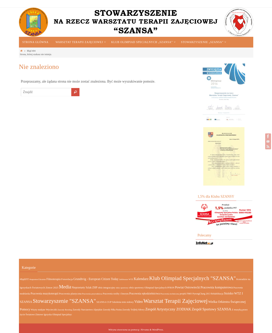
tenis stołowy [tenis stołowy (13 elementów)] (128, 302)
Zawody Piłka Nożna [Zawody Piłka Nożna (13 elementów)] (112, 309)
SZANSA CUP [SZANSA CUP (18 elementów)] (103, 302)
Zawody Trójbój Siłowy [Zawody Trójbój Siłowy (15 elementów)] (133, 309)
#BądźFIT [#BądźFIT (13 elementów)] (24, 279)
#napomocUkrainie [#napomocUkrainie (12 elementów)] (37, 279)
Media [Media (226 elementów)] (65, 286)
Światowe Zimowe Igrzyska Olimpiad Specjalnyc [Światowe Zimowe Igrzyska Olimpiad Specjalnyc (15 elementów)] (49, 314)
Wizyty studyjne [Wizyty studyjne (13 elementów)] (38, 309)
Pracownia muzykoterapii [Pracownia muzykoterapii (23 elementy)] (44, 293)
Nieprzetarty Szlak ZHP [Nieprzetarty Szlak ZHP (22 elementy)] (84, 287)
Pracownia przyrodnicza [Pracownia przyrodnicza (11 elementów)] (92, 294)
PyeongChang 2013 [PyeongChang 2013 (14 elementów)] (201, 293)
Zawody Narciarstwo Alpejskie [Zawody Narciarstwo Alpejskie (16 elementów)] (88, 309)
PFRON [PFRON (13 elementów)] (171, 287)
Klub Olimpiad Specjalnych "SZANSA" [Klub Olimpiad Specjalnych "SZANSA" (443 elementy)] (192, 278)
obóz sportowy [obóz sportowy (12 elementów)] (122, 287)
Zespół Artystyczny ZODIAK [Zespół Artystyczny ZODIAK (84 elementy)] (168, 309)
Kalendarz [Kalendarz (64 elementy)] (141, 279)
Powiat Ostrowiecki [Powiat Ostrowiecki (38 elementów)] (187, 287)
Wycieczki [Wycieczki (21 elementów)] (51, 309)
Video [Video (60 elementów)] (138, 302)
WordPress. (158, 329)
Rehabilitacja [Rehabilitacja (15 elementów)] (217, 293)
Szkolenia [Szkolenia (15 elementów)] (116, 302)
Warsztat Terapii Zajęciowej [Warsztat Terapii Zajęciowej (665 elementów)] (175, 301)
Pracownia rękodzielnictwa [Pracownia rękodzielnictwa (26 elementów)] (144, 293)
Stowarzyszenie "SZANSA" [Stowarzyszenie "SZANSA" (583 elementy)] (64, 301)
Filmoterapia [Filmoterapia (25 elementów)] (53, 279)
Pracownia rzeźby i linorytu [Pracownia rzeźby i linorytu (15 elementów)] (116, 293)
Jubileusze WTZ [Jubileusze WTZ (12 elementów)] (126, 279)
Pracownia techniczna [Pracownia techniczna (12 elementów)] (169, 293)
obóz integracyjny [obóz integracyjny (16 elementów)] (106, 287)
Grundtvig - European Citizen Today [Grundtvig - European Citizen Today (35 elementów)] (96, 279)
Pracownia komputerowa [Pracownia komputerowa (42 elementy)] (217, 287)
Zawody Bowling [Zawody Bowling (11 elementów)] (65, 310)
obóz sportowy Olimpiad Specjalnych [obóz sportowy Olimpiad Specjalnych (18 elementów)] (148, 287)
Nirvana (145, 329)
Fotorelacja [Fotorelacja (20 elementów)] (67, 279)
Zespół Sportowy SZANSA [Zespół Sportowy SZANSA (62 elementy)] (211, 309)
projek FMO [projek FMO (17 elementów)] (186, 293)
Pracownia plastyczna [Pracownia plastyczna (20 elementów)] (70, 293)
